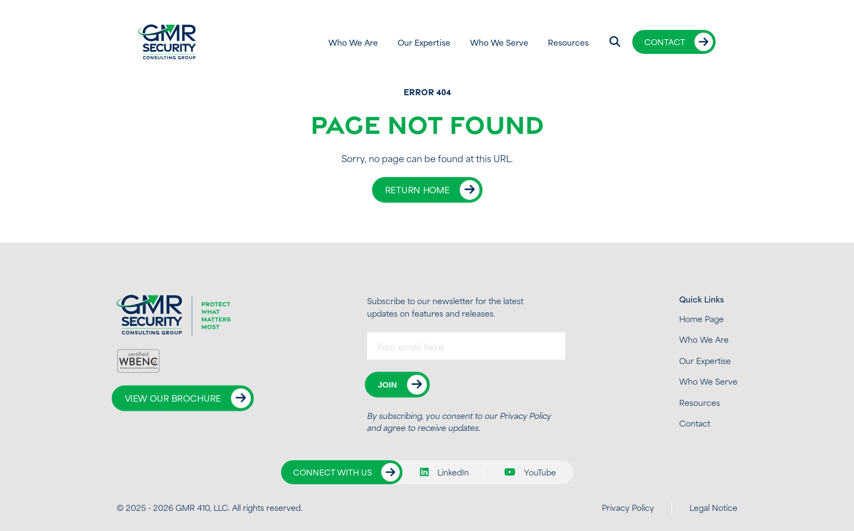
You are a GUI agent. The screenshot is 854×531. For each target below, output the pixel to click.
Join (386, 384)
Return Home (417, 189)
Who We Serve (499, 42)
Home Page (701, 318)
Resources (568, 42)
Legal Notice (713, 507)
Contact (664, 41)
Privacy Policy (525, 415)
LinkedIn (444, 472)
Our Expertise (424, 42)
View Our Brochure (173, 398)
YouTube (530, 472)
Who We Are (353, 42)
